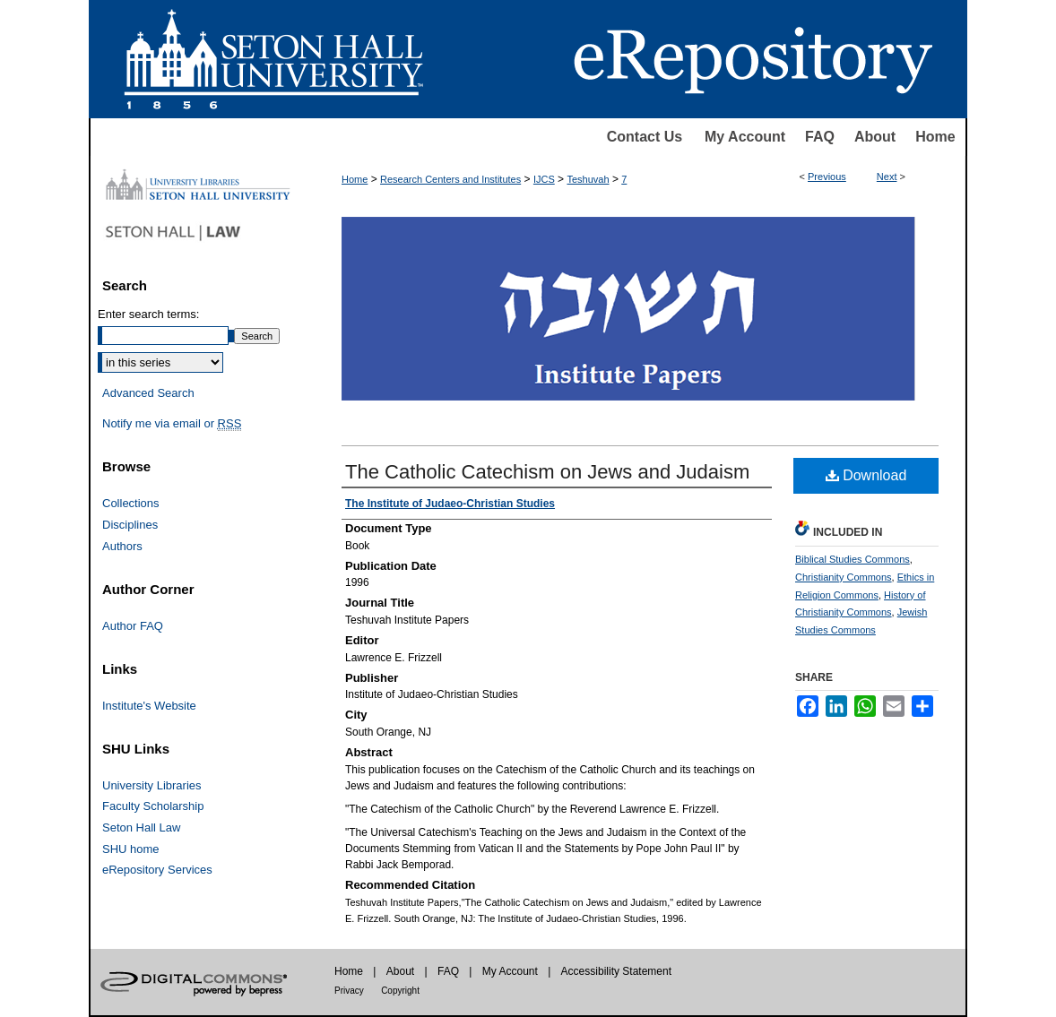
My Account (745, 136)
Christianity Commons (843, 577)
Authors (122, 546)
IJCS (544, 179)
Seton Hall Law (141, 827)
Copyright (400, 990)
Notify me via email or (171, 424)
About (875, 136)
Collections (131, 503)
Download (866, 475)
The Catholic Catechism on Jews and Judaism (547, 472)
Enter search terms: (148, 314)
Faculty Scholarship (152, 806)
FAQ (820, 136)
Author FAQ (132, 626)
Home (935, 136)
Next (887, 176)
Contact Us (644, 136)
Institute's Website (149, 705)
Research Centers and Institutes (450, 179)
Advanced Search (148, 393)
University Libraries (152, 785)
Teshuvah (588, 179)
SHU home (131, 849)
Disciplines (130, 524)
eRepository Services (157, 869)
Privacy (349, 990)
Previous (827, 176)
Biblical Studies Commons (852, 559)
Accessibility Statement (616, 971)
